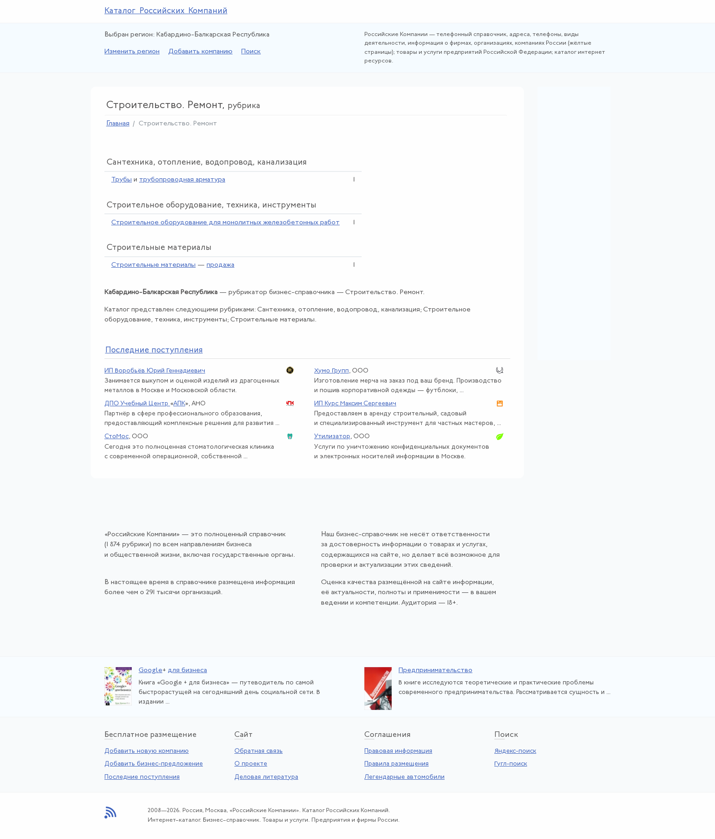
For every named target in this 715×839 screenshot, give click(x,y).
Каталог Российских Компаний (166, 11)
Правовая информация (398, 751)
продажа (220, 265)
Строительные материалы (153, 265)
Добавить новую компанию (146, 751)
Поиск (251, 51)
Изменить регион (132, 51)
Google (150, 670)
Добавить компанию (200, 51)
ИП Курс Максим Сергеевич (355, 403)
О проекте (250, 764)
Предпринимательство (435, 670)
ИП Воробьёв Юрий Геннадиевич (154, 371)
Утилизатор (332, 436)
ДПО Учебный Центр (137, 403)
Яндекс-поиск (515, 751)
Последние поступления (142, 777)
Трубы (121, 179)
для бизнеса (187, 670)
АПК (179, 403)
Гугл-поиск (510, 764)
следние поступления (154, 350)
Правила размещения (396, 764)
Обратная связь (258, 751)
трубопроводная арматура (182, 179)
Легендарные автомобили (404, 777)
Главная (118, 123)
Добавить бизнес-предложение (153, 764)
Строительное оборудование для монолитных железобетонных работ (225, 222)
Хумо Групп (331, 371)
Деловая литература (266, 777)
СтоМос (116, 436)
